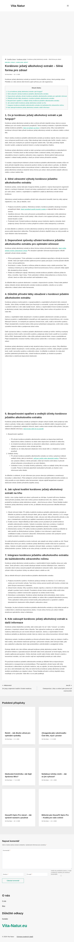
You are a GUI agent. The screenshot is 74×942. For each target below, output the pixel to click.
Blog (3, 906)
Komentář (6, 850)
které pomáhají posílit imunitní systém (33, 209)
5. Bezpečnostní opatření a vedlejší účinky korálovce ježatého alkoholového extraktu (32, 100)
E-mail (29, 874)
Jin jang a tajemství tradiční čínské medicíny (18, 686)
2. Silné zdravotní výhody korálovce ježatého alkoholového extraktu (27, 94)
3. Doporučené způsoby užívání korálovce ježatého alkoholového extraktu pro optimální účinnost (36, 96)
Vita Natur (9, 74)
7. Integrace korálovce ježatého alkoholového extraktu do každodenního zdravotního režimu (35, 105)
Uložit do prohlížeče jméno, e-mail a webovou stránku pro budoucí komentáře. (61, 872)
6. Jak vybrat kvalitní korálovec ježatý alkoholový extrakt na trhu (26, 103)
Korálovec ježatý (22, 62)
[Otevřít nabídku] (68, 5)
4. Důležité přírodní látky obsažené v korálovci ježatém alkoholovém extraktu (30, 98)
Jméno (5, 874)
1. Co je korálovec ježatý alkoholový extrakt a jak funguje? (24, 91)
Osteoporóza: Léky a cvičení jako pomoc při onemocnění (55, 688)
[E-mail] (37, 874)
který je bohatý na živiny (31, 128)
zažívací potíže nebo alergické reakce (46, 458)
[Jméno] (13, 874)
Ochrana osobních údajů (25, 937)
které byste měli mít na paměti (33, 429)
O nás (4, 901)
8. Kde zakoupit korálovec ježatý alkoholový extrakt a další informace (27, 107)
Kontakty (5, 919)
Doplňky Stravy (10, 62)
